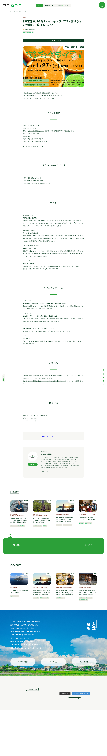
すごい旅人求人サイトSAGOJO (17, 515)
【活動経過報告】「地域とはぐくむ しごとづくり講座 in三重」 (87, 518)
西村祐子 (89, 587)
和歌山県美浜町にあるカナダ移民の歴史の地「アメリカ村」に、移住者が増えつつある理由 (64, 519)
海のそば (40, 525)
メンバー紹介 (53, 662)
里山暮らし (22, 525)
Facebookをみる (32, 689)
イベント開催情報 (14, 11)
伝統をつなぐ (65, 524)
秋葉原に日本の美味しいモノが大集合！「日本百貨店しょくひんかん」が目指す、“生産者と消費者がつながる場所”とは (64, 592)
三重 (67, 47)
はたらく (21, 11)
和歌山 (74, 47)
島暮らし (16, 596)
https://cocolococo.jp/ (49, 471)
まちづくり (81, 523)
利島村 (12, 596)
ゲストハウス (82, 597)
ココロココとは (23, 662)
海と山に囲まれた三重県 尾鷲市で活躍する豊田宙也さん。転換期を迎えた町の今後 (42, 520)
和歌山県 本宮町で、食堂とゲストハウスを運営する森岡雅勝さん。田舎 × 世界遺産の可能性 (18, 520)
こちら (32, 146)
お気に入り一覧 (36, 29)
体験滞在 (12, 525)
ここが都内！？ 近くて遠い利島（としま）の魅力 (19, 591)
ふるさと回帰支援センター (36, 131)
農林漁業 (29, 32)
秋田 (95, 573)
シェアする (45, 436)
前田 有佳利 (44, 587)
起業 (26, 11)
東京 (26, 573)
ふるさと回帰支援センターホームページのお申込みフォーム (46, 381)
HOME (6, 11)
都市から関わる (59, 597)
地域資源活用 (82, 599)
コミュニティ (59, 524)
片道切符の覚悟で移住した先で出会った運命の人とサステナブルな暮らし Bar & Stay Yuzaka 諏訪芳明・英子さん (87, 592)
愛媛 (82, 47)
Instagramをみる (74, 698)
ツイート (51, 436)
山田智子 (20, 587)
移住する (17, 525)
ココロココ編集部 (91, 514)
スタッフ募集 (84, 662)
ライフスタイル (89, 597)
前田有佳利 (66, 514)
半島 (70, 524)
